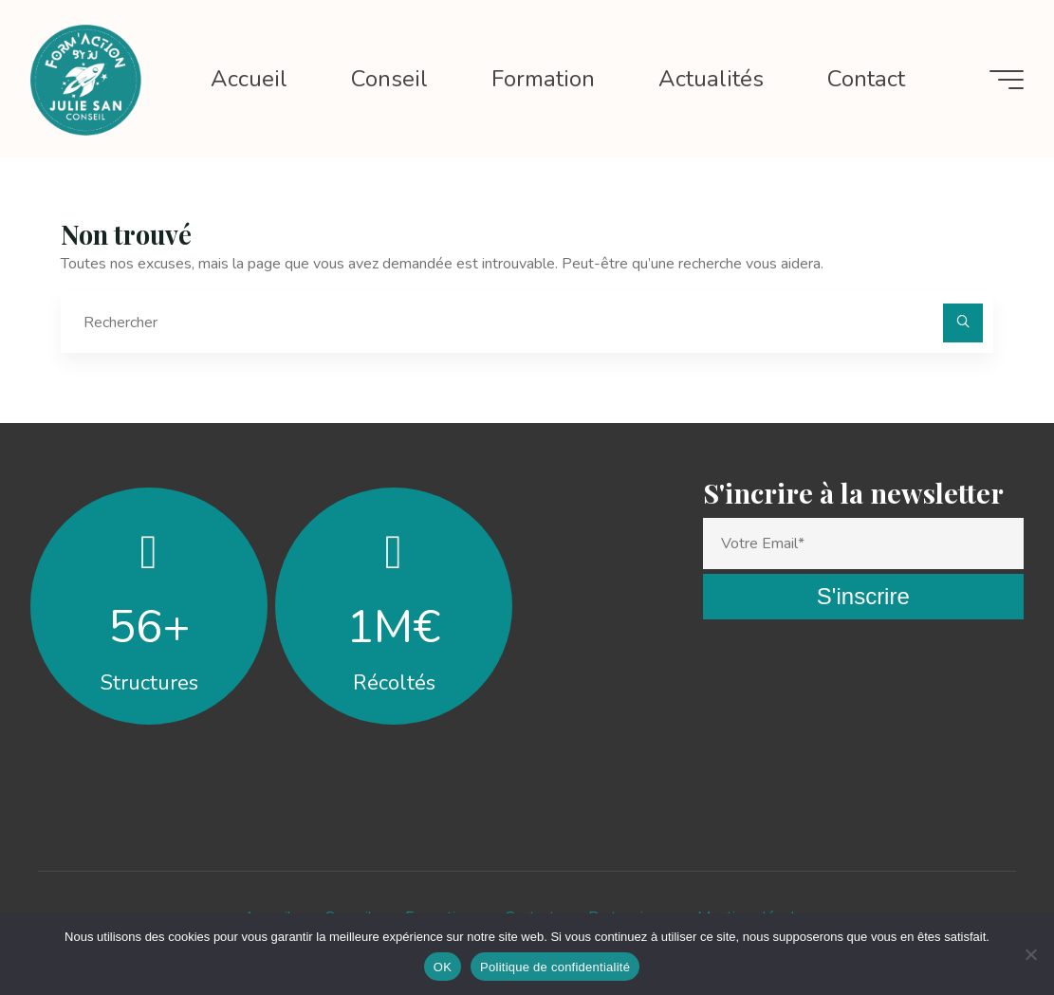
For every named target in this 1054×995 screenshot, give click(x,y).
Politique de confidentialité (555, 967)
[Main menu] (1006, 79)
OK (443, 967)
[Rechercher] (963, 323)
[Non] (1030, 954)
